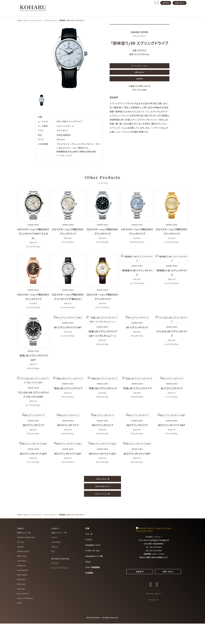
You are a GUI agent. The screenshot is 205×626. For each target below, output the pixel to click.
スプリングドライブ (55, 20)
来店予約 (165, 3)
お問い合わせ (179, 3)
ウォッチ (27, 20)
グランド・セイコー (39, 20)
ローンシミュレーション (139, 66)
